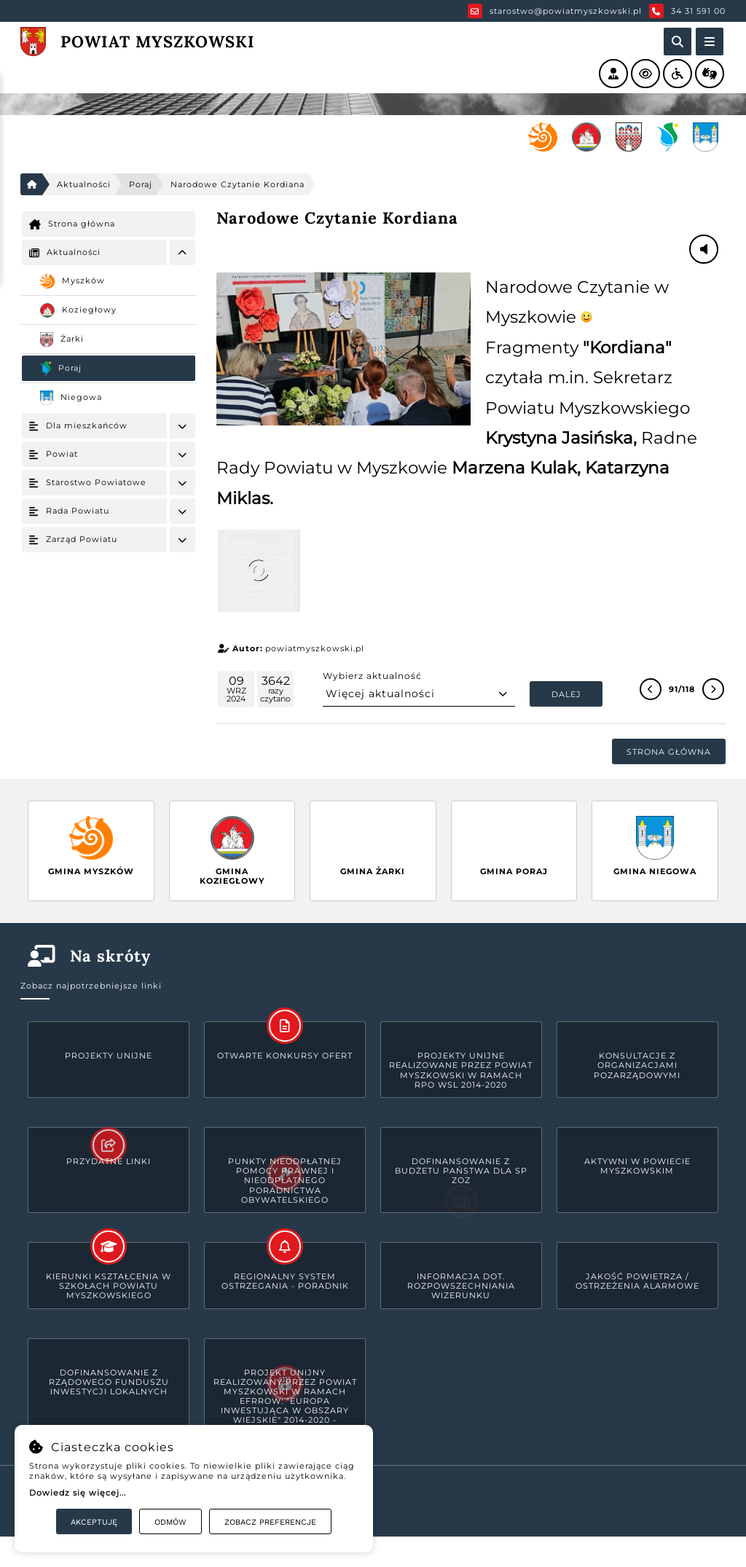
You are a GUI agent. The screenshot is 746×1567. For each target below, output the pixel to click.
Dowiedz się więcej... (77, 1493)
